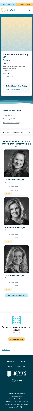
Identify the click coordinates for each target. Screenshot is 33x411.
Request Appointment (16, 339)
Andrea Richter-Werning (13, 89)
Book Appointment (25, 4)
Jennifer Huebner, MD (15, 180)
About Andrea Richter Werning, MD (12, 132)
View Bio (8, 193)
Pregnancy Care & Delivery (11, 123)
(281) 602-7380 (8, 76)
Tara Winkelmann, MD (15, 275)
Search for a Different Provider (16, 295)
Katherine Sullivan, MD (15, 228)
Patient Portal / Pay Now (8, 4)
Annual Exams (7, 115)
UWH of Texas (6, 350)
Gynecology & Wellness (10, 119)
